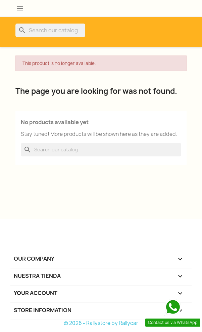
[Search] (50, 30)
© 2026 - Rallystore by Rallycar (101, 323)
